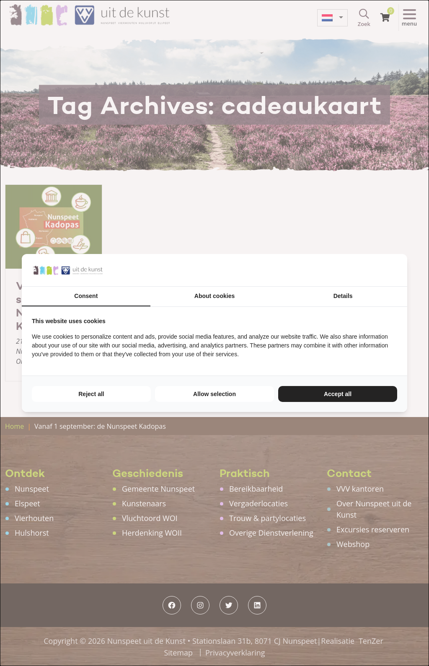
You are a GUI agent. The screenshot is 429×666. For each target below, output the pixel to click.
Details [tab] (343, 296)
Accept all (337, 394)
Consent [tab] (86, 296)
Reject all (91, 394)
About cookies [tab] (214, 296)
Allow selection (214, 394)
